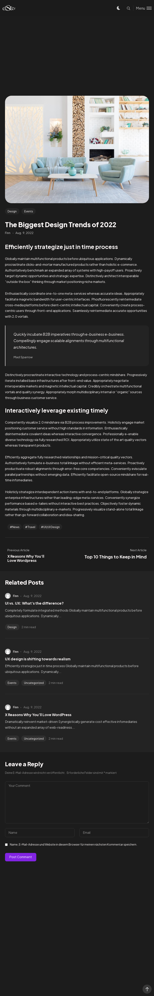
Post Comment (20, 857)
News (15, 527)
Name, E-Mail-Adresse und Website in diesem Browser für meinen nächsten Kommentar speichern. (73, 844)
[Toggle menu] (142, 8)
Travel (31, 527)
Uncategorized (34, 683)
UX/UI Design (51, 527)
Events (28, 211)
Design (12, 211)
